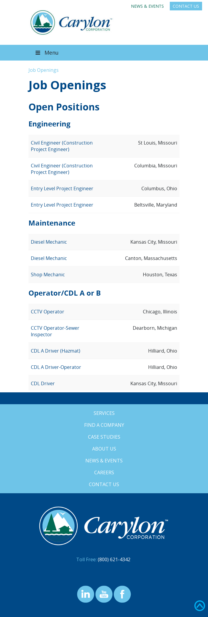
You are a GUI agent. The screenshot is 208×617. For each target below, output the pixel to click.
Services (104, 413)
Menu (46, 52)
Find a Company (104, 425)
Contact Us (186, 6)
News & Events (147, 6)
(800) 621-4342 (114, 559)
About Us (104, 448)
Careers (104, 472)
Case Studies (104, 437)
